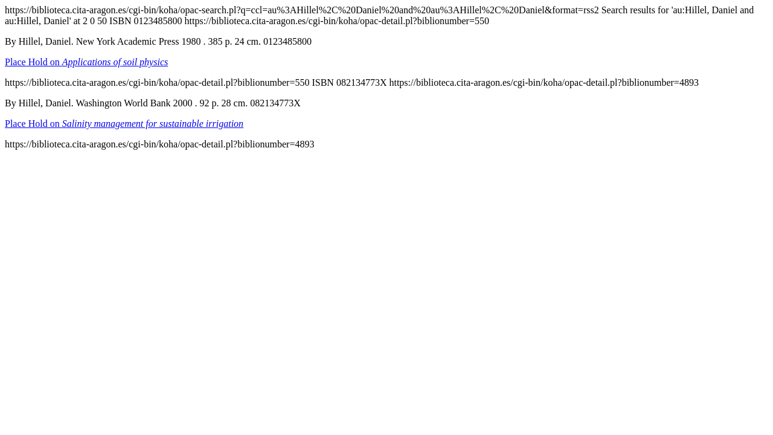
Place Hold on (86, 62)
